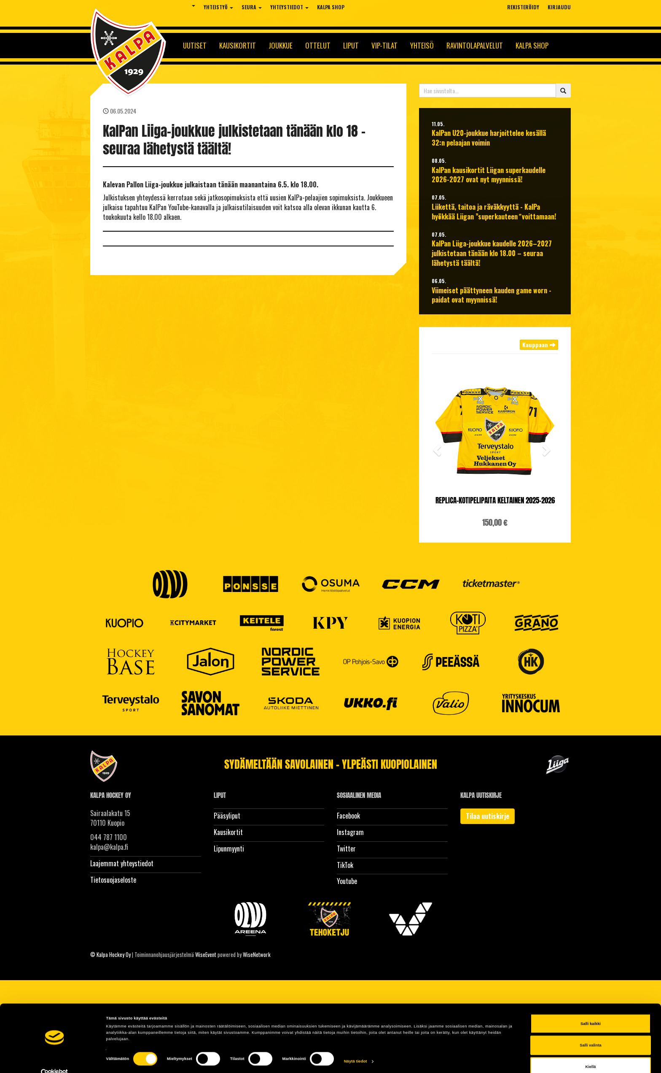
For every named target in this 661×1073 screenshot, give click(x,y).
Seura (252, 7)
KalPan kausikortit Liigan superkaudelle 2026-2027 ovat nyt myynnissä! (488, 175)
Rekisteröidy (523, 7)
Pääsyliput (227, 816)
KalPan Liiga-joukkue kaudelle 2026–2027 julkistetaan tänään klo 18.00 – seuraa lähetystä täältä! (492, 253)
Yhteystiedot (289, 7)
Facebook (348, 816)
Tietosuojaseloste (113, 880)
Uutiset (195, 45)
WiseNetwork (257, 954)
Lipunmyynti (229, 848)
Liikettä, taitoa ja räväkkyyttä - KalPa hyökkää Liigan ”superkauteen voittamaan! (494, 212)
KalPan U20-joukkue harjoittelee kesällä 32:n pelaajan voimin (489, 138)
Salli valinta (591, 1031)
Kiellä (591, 1053)
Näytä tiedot (355, 1047)
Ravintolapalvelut (474, 45)
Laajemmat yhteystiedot (121, 863)
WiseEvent (205, 954)
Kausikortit (237, 45)
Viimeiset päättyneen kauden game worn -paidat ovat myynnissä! (491, 295)
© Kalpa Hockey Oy (110, 954)
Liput (351, 45)
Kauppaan (539, 344)
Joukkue (281, 45)
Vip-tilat (384, 45)
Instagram (350, 832)
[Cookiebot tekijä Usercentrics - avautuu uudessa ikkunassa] (54, 1059)
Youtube (347, 881)
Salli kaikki (590, 1010)
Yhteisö (422, 45)
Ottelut (317, 45)
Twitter (346, 848)
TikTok (345, 865)
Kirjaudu (559, 7)
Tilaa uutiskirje (487, 816)
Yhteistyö (218, 7)
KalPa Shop (330, 7)
